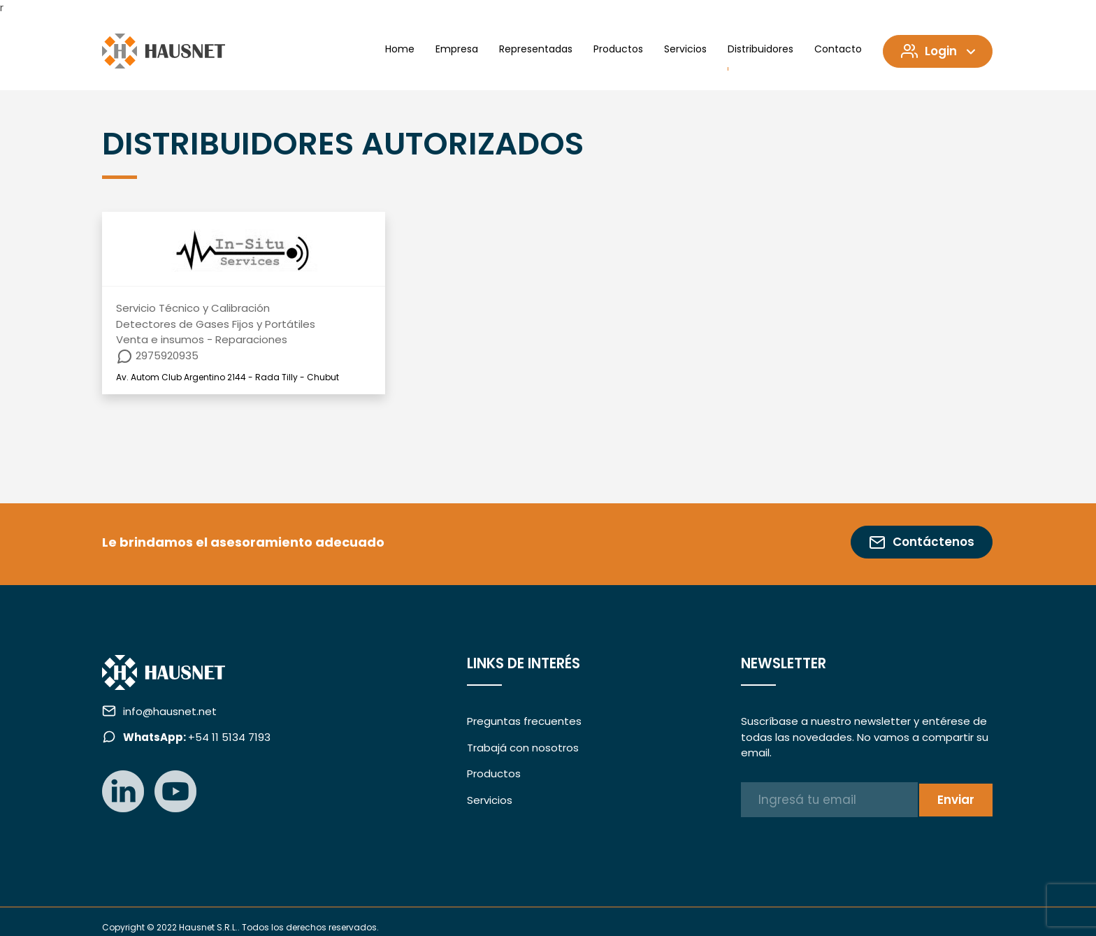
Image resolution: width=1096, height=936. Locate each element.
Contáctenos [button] (921, 542)
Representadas (535, 49)
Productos (618, 49)
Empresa (456, 49)
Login (939, 51)
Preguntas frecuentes (524, 721)
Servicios (685, 49)
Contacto (838, 49)
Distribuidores (760, 49)
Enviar (955, 799)
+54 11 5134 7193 (197, 737)
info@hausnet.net (170, 711)
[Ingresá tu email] (829, 799)
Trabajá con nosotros (523, 747)
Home (399, 49)
